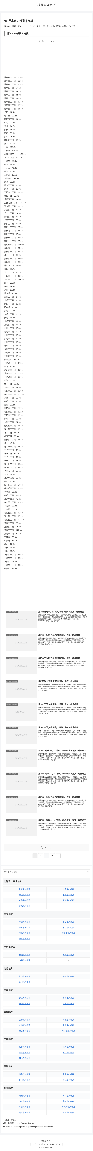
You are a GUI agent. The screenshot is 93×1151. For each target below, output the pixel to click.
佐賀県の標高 (24, 1102)
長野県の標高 (68, 955)
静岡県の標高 (24, 1004)
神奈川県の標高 (68, 933)
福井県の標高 (68, 977)
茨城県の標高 (24, 922)
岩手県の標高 (24, 900)
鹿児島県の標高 (68, 1107)
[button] (88, 872)
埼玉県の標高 (24, 939)
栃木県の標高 (24, 928)
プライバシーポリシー (54, 1144)
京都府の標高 (24, 1025)
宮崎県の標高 (68, 1102)
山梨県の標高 (24, 960)
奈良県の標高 (68, 1025)
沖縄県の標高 (68, 1113)
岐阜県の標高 (24, 998)
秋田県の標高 (68, 889)
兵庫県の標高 (68, 1020)
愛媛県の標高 (68, 1074)
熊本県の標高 (24, 1113)
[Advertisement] (46, 58)
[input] (46, 872)
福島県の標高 (68, 900)
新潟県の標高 (24, 955)
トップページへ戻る (38, 1144)
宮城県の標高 (24, 906)
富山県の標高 (24, 977)
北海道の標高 (24, 889)
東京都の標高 (68, 928)
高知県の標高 (68, 1080)
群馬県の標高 (24, 933)
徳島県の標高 (24, 1074)
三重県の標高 (68, 1004)
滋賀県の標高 (24, 1020)
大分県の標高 (68, 1096)
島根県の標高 (24, 1053)
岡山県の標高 (24, 1058)
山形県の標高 (68, 895)
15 (52, 856)
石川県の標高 (24, 982)
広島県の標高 (68, 1047)
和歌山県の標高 (68, 1031)
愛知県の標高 (68, 998)
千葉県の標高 (68, 922)
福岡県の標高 (24, 1096)
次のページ (46, 847)
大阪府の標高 (24, 1031)
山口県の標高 (68, 1053)
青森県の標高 (24, 895)
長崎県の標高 (24, 1107)
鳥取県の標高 (24, 1047)
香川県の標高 (24, 1080)
